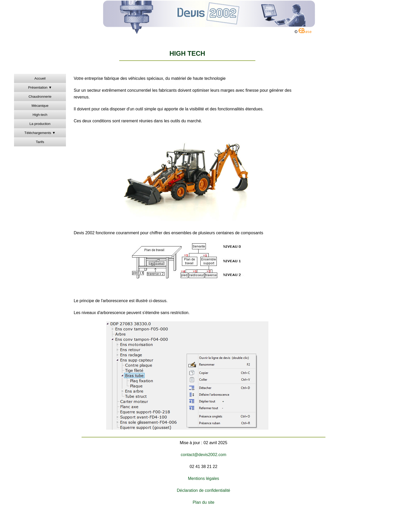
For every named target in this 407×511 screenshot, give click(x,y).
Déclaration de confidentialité (203, 490)
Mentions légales (203, 478)
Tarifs (40, 142)
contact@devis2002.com (203, 454)
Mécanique (39, 106)
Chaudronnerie (40, 96)
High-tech (39, 115)
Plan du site (203, 502)
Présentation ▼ (40, 87)
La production (40, 124)
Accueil (40, 78)
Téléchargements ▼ (40, 133)
